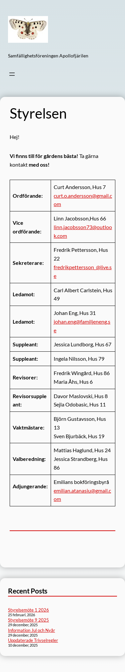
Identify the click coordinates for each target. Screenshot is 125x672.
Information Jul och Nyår (31, 630)
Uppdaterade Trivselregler (33, 640)
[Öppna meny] (12, 74)
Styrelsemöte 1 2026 (28, 610)
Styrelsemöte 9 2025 (28, 620)
